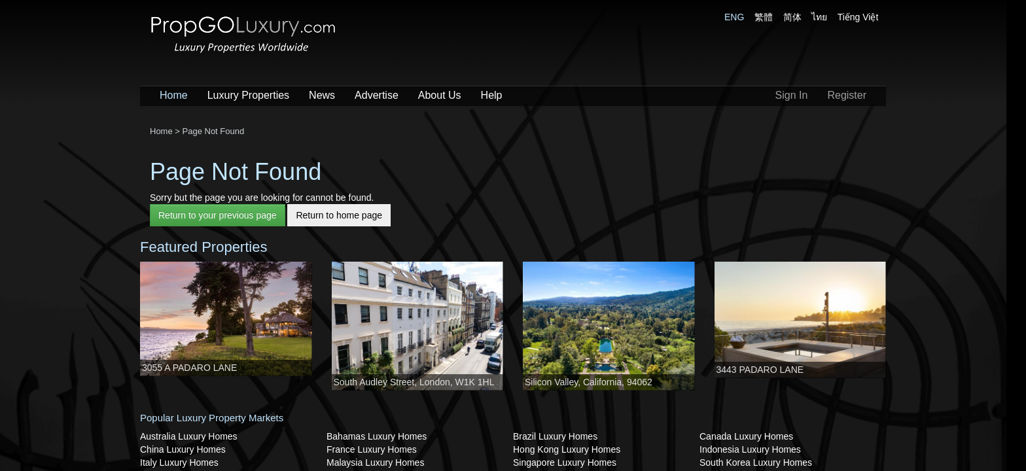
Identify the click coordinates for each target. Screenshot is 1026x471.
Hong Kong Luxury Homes (566, 449)
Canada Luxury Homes (746, 436)
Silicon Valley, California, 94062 (588, 382)
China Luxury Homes (183, 449)
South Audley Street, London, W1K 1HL (414, 382)
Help (492, 95)
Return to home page (339, 215)
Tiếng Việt (858, 17)
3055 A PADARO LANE (189, 367)
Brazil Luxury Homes (555, 436)
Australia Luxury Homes (189, 436)
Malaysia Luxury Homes (375, 462)
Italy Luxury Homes (179, 462)
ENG (734, 17)
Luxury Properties (248, 95)
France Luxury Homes (372, 449)
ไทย (819, 17)
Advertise (376, 95)
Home (174, 95)
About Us (439, 95)
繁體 (763, 17)
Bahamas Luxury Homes (377, 436)
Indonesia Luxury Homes (750, 449)
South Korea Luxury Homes (755, 462)
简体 (792, 17)
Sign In (791, 95)
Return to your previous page (217, 215)
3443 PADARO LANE (760, 369)
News (322, 95)
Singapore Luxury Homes (564, 462)
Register (846, 95)
